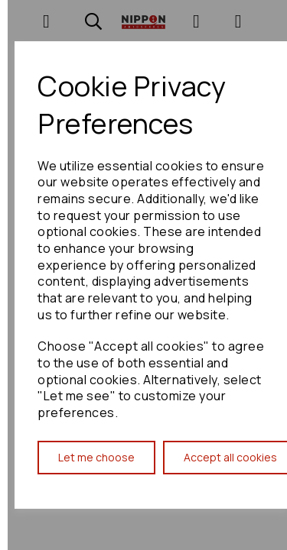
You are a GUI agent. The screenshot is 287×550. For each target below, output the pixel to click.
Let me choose (96, 457)
